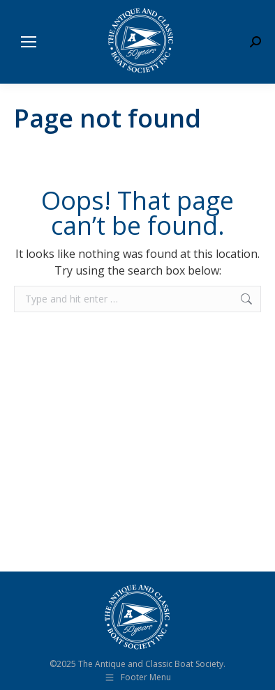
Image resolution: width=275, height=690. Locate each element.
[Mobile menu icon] (28, 42)
